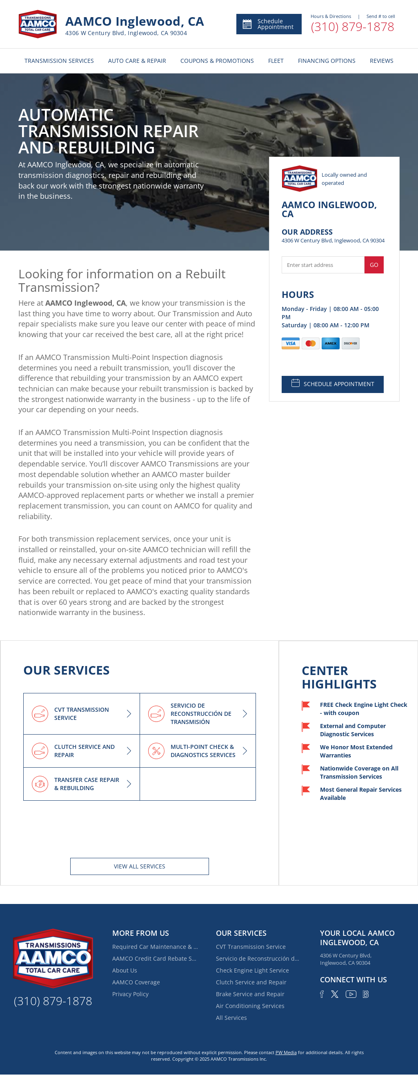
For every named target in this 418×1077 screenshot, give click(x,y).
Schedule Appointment (267, 24)
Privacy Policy (130, 994)
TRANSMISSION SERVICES (59, 60)
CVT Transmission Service (251, 946)
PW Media (286, 1052)
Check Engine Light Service (252, 970)
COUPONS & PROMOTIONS (217, 60)
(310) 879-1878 (352, 26)
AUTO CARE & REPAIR (137, 60)
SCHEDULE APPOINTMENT (332, 383)
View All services (139, 866)
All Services (231, 1017)
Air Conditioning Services (250, 1006)
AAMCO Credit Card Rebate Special (155, 958)
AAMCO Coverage (136, 982)
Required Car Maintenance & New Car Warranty (155, 946)
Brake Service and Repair (250, 994)
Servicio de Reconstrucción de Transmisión (259, 958)
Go (374, 265)
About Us (124, 970)
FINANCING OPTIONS (327, 60)
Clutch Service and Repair (251, 982)
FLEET (276, 60)
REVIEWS (382, 60)
